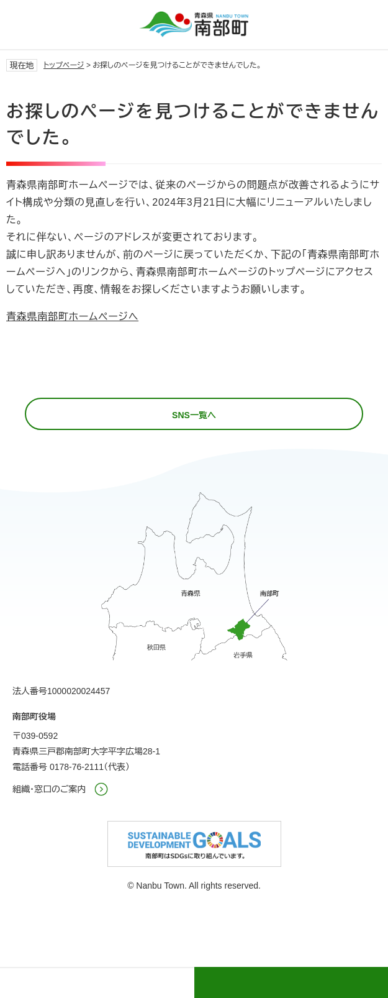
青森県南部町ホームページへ (72, 316)
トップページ (63, 65)
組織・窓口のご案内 (49, 789)
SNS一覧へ (194, 415)
